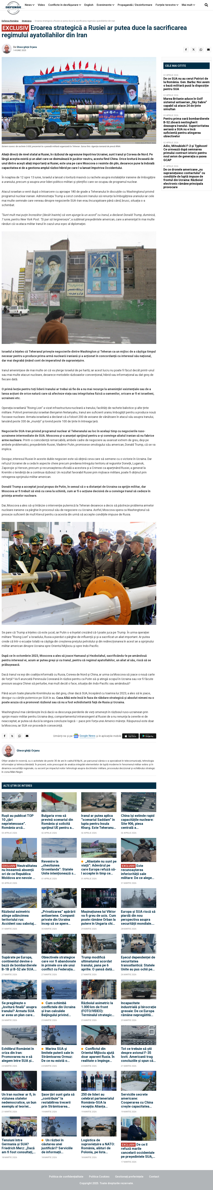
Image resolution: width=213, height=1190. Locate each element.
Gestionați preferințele (129, 1176)
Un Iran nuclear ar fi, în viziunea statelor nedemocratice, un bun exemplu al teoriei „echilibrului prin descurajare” (19, 1100)
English (88, 4)
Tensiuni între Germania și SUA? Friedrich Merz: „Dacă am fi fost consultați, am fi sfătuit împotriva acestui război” (18, 1146)
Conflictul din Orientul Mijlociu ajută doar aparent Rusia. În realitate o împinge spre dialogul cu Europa (97, 1055)
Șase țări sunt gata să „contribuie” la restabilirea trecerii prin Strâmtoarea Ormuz (58, 1100)
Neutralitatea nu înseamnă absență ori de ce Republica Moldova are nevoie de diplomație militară (19, 872)
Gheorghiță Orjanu (27, 47)
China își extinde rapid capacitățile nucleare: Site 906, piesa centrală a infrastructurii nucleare (138, 822)
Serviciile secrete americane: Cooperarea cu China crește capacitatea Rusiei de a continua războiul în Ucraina (137, 1100)
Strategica (26, 21)
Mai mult (188, 4)
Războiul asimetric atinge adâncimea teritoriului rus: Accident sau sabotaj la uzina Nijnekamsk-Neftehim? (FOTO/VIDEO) (18, 918)
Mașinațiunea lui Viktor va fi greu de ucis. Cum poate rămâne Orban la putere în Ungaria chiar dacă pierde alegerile (98, 918)
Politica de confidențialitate (66, 1176)
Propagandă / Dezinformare (135, 4)
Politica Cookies (99, 1176)
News (28, 4)
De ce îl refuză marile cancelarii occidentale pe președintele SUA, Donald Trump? (137, 1150)
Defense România (10, 21)
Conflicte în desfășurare (63, 4)
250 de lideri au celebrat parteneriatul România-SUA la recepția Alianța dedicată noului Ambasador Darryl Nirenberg (97, 1100)
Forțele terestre (166, 4)
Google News (87, 735)
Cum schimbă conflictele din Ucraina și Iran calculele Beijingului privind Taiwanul (58, 1009)
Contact (154, 1176)
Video (41, 4)
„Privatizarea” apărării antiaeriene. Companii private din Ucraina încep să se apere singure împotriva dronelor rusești (58, 918)
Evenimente (104, 4)
